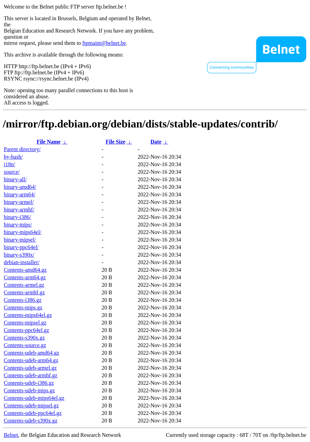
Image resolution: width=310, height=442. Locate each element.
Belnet (11, 435)
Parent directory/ (22, 149)
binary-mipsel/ (20, 240)
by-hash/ (13, 157)
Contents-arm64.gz (25, 277)
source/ (12, 172)
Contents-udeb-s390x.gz (30, 420)
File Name (49, 142)
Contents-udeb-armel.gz (30, 368)
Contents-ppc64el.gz (26, 330)
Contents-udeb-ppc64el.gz (32, 413)
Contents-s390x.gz (24, 338)
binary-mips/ (18, 225)
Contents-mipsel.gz (25, 323)
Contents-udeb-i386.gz (29, 383)
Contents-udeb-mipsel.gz (31, 405)
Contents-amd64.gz (25, 270)
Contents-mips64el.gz (28, 315)
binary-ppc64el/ (21, 247)
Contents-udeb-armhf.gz (30, 375)
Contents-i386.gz (23, 300)
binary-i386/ (17, 217)
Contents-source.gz (25, 345)
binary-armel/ (19, 202)
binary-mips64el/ (22, 232)
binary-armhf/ (19, 209)
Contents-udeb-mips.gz (29, 390)
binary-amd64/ (20, 187)
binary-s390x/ (19, 255)
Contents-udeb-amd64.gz (31, 353)
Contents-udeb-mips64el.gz (34, 398)
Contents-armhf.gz (24, 292)
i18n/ (9, 164)
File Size (115, 142)
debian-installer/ (21, 262)
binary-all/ (15, 179)
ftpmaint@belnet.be (104, 43)
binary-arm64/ (19, 194)
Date (155, 142)
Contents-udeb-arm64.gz (31, 360)
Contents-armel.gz (24, 285)
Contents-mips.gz (23, 307)
